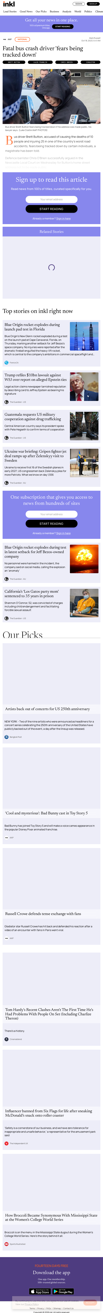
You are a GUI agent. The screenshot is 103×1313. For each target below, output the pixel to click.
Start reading (62, 26)
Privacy (40, 1308)
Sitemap (57, 1308)
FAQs (48, 1308)
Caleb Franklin (40, 62)
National (22, 39)
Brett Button (14, 62)
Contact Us (68, 1308)
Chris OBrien (67, 62)
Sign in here (63, 218)
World (77, 11)
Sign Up (93, 3)
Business (54, 11)
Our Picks (41, 11)
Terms (32, 1308)
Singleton (90, 62)
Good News (26, 11)
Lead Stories (10, 11)
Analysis (66, 11)
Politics (88, 11)
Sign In (78, 3)
